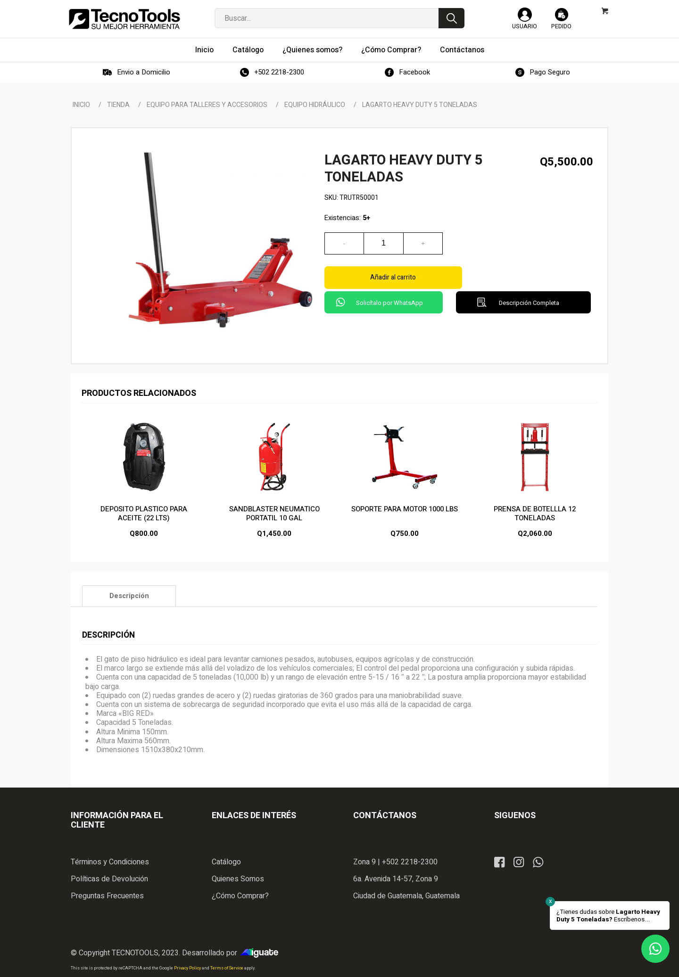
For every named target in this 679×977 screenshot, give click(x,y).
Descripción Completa (529, 280)
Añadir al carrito (523, 243)
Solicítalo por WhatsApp (389, 280)
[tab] (129, 595)
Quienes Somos (238, 879)
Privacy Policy (188, 968)
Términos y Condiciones (110, 862)
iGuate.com (262, 953)
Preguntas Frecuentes (107, 896)
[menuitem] (204, 50)
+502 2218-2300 (279, 72)
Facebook (414, 72)
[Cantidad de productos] (384, 243)
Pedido (561, 26)
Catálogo (226, 862)
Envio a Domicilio (143, 72)
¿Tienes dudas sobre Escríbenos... (608, 915)
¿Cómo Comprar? (240, 896)
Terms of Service (227, 968)
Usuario (524, 26)
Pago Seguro (550, 72)
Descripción (129, 596)
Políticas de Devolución (109, 879)
